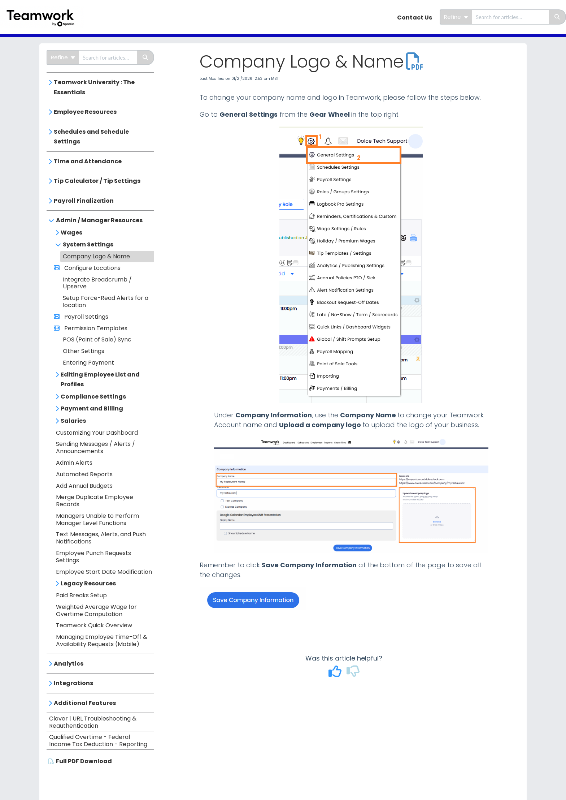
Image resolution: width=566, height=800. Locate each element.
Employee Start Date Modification (104, 572)
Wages (71, 232)
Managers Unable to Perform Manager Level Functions (97, 519)
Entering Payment (88, 362)
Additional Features (85, 703)
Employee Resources (85, 112)
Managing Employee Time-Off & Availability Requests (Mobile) (101, 640)
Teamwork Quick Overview (94, 625)
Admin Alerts (74, 463)
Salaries (73, 421)
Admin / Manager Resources (99, 220)
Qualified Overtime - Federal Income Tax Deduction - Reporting (98, 740)
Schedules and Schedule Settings (91, 137)
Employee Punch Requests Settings (93, 556)
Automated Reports (84, 474)
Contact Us (414, 17)
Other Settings (83, 351)
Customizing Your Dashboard (97, 433)
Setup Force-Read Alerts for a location (105, 301)
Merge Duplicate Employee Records (94, 500)
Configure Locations (92, 268)
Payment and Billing (92, 408)
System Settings (88, 244)
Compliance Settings (93, 396)
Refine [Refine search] (456, 17)
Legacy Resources (88, 583)
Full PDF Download (84, 761)
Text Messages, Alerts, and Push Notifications (101, 538)
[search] (510, 17)
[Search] (557, 17)
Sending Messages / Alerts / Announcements (95, 447)
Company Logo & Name (96, 256)
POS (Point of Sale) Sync (97, 339)
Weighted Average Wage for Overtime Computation (96, 610)
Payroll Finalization (84, 201)
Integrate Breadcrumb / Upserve (97, 283)
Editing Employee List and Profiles (100, 379)
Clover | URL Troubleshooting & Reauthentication (92, 722)
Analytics (68, 663)
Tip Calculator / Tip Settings (97, 181)
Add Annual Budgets (84, 486)
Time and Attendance (88, 161)
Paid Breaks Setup (81, 595)
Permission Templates (95, 328)
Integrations (73, 683)
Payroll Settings (85, 317)
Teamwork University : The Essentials (94, 87)
